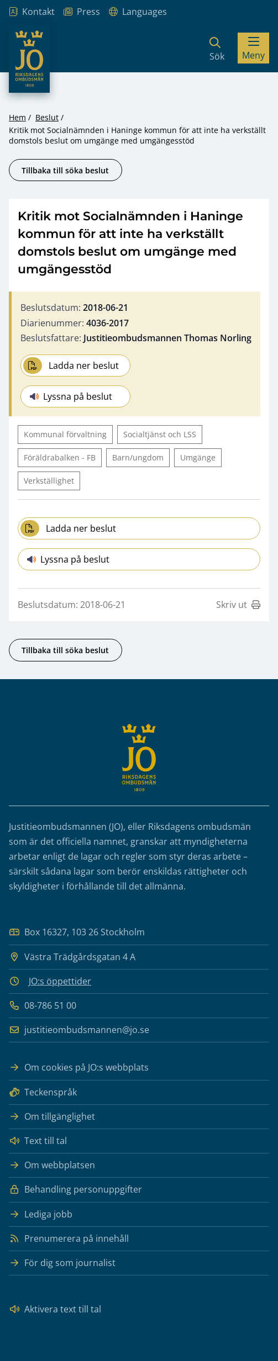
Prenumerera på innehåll (69, 1238)
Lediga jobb (40, 1214)
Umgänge (198, 457)
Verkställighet (49, 480)
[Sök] (217, 48)
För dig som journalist (62, 1263)
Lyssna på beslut (71, 396)
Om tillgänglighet (52, 1116)
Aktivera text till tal (55, 1309)
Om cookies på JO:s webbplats (79, 1067)
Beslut (47, 117)
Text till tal (38, 1141)
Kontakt (32, 11)
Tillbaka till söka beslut (65, 170)
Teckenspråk (43, 1092)
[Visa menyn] (253, 48)
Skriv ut (238, 605)
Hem (17, 117)
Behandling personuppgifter (75, 1189)
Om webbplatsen (52, 1165)
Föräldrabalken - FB (60, 457)
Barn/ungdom (138, 457)
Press (82, 11)
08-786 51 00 (42, 1005)
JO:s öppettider (60, 981)
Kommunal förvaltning (65, 434)
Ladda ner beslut (71, 365)
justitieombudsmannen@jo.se (79, 1030)
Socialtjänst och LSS (159, 434)
